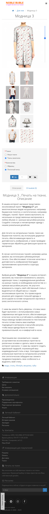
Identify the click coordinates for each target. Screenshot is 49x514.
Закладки (5, 423)
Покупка (5, 453)
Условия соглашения (10, 390)
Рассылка (5, 425)
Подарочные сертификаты (12, 402)
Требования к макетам (11, 382)
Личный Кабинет (8, 417)
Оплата (5, 455)
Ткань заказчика (12, 158)
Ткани (8, 151)
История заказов (8, 420)
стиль (12, 365)
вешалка (27, 365)
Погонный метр (12, 169)
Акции (4, 407)
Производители (8, 400)
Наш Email (6, 443)
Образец (9, 166)
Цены (4, 385)
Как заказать (7, 387)
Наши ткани (11, 154)
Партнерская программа (11, 405)
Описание (16, 188)
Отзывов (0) (31, 188)
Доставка (5, 458)
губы (34, 365)
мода (6, 365)
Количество (10, 163)
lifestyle (19, 365)
